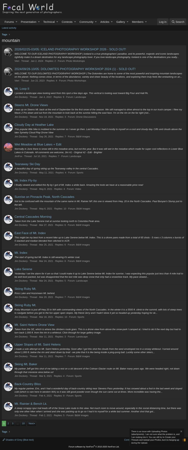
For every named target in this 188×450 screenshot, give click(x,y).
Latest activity (9, 27)
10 (23, 423)
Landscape (80, 97)
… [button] (18, 423)
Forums (9, 21)
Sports (79, 172)
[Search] (178, 21)
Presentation (28, 21)
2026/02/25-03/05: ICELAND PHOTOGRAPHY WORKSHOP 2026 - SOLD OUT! (70, 49)
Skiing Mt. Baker (26, 364)
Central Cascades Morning (33, 216)
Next (31, 423)
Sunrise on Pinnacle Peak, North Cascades (44, 197)
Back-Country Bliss (28, 384)
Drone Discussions (86, 116)
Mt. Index (21, 253)
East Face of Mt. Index (30, 233)
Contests (67, 21)
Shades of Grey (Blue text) (18, 439)
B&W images (83, 136)
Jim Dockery (21, 97)
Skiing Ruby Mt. (25, 289)
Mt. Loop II (22, 88)
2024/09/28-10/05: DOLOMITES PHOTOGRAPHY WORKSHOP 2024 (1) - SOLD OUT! (75, 69)
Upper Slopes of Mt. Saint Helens (38, 344)
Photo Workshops (75, 61)
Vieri (17, 61)
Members (138, 21)
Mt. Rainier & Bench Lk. (31, 403)
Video (78, 189)
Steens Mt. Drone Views (31, 105)
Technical (49, 21)
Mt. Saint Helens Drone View (34, 325)
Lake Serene (23, 269)
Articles (104, 21)
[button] (16, 21)
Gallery (120, 21)
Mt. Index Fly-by (26, 180)
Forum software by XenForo (94, 447)
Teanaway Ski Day (27, 164)
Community (86, 21)
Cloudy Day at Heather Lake (34, 125)
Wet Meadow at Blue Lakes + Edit (38, 144)
